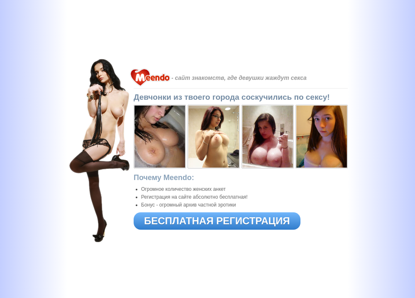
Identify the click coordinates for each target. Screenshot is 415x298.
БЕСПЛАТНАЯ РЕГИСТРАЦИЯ (217, 220)
